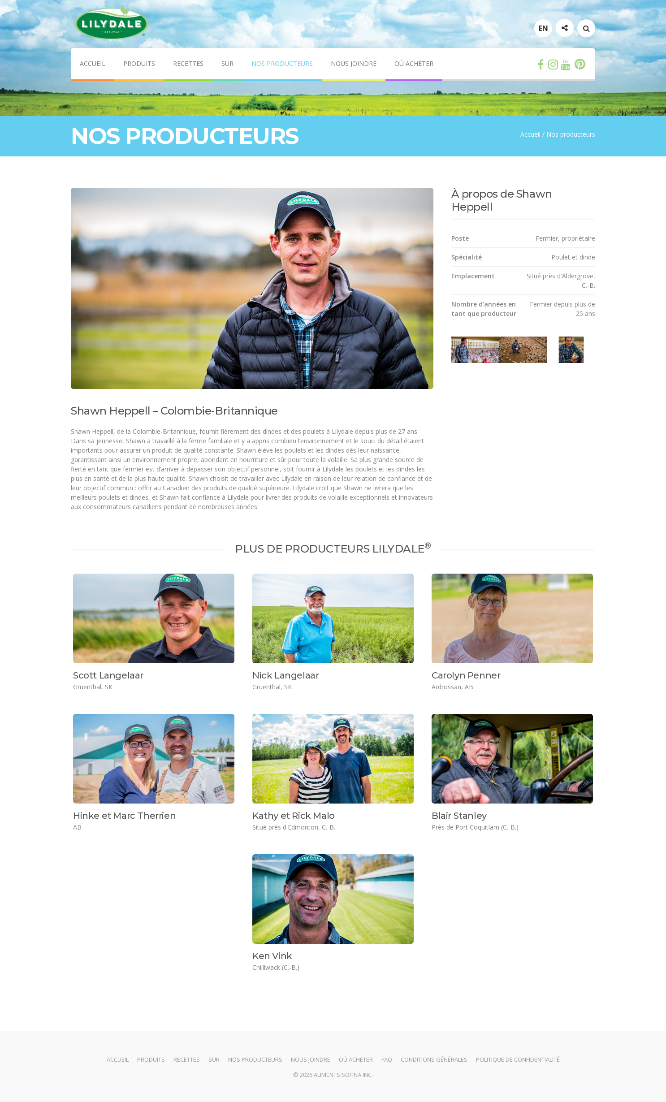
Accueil (92, 63)
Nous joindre (353, 63)
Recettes (188, 63)
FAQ (386, 1059)
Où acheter (413, 63)
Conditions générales (434, 1059)
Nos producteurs (282, 63)
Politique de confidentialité (518, 1059)
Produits (139, 63)
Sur (227, 63)
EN (543, 28)
